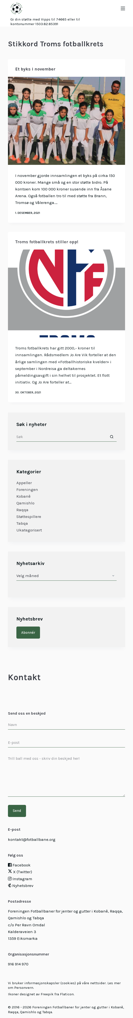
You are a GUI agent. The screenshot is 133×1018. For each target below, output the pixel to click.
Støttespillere (28, 516)
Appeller (24, 482)
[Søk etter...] (61, 437)
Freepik (47, 994)
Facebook (19, 865)
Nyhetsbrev (20, 885)
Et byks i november (35, 69)
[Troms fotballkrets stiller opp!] (66, 297)
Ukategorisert (29, 530)
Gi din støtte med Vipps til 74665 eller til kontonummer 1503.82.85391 (45, 21)
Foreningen (27, 489)
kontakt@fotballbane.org (31, 839)
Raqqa (22, 509)
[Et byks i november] (66, 121)
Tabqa (22, 523)
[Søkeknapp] (112, 437)
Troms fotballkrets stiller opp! (46, 245)
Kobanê (23, 496)
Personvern (23, 987)
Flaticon (67, 994)
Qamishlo (25, 503)
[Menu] (123, 8)
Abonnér (28, 632)
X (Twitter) (20, 871)
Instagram (20, 878)
